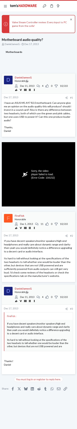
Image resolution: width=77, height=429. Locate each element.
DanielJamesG (12, 44)
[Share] (66, 97)
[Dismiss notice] (70, 20)
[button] (5, 6)
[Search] (72, 6)
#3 (71, 308)
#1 (71, 97)
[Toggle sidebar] (65, 6)
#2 (71, 235)
